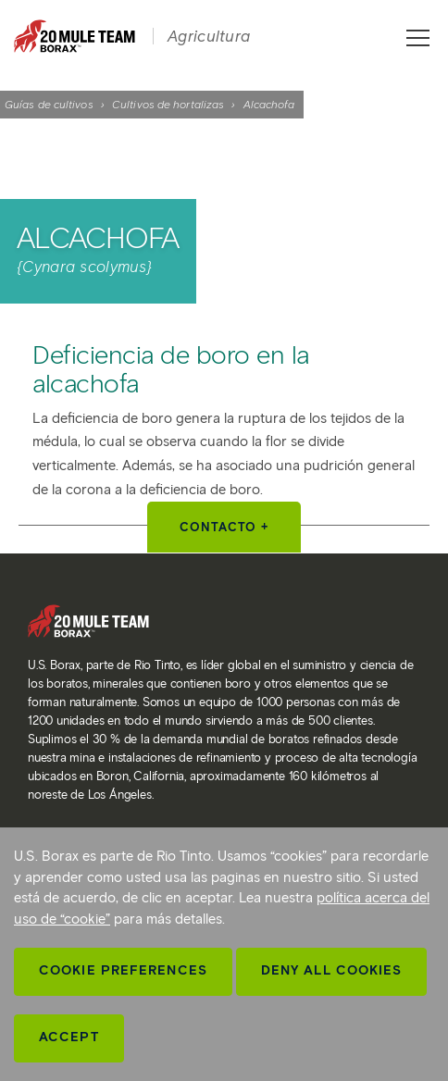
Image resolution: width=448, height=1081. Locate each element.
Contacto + (224, 527)
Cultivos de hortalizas (168, 104)
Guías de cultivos (49, 104)
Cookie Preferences (123, 970)
